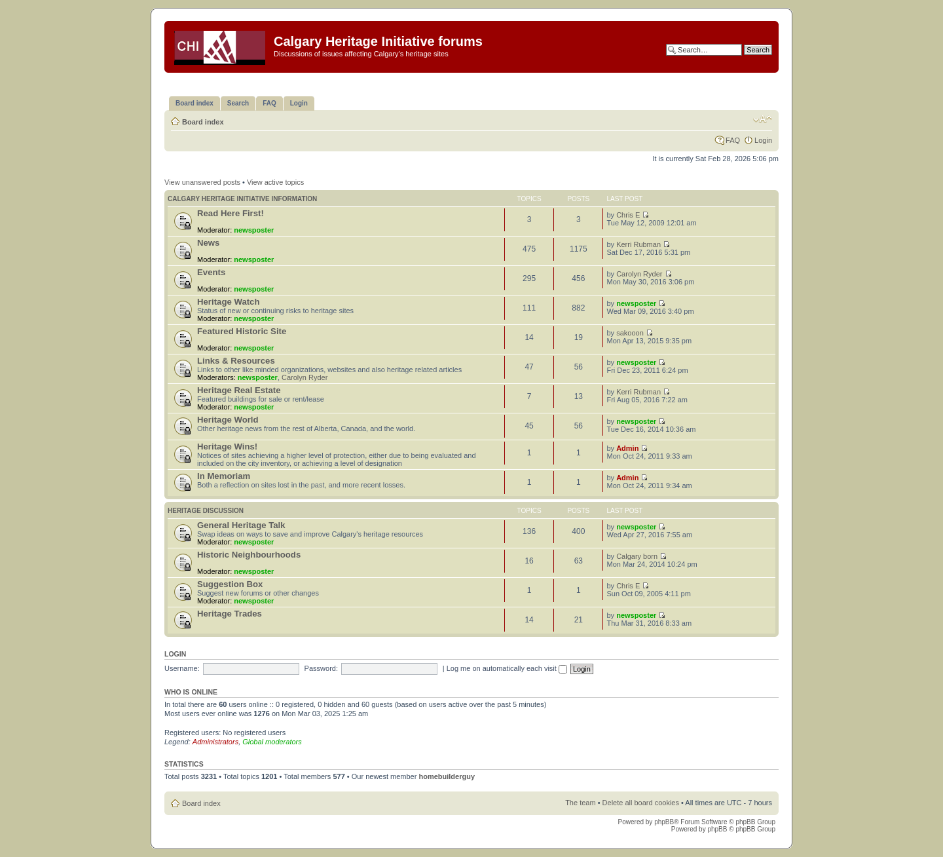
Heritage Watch (228, 302)
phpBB (664, 822)
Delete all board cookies (640, 803)
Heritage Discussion (206, 510)
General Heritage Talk (241, 525)
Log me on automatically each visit (507, 668)
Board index (203, 122)
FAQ (733, 140)
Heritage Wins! (227, 446)
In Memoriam (223, 476)
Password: (321, 668)
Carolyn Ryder (639, 274)
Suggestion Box (230, 584)
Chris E (628, 215)
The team (580, 803)
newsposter (254, 230)
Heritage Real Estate (239, 390)
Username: (182, 668)
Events (211, 272)
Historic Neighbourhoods (249, 555)
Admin (627, 448)
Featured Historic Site (241, 331)
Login (763, 140)
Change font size (762, 119)
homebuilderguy (446, 776)
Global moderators (272, 742)
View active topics (275, 182)
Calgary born (636, 556)
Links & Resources (236, 361)
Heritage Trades (229, 614)
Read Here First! (230, 213)
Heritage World (228, 420)
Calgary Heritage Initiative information (242, 198)
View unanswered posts (202, 182)
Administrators (215, 742)
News (208, 243)
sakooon (630, 333)
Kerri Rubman (638, 244)
